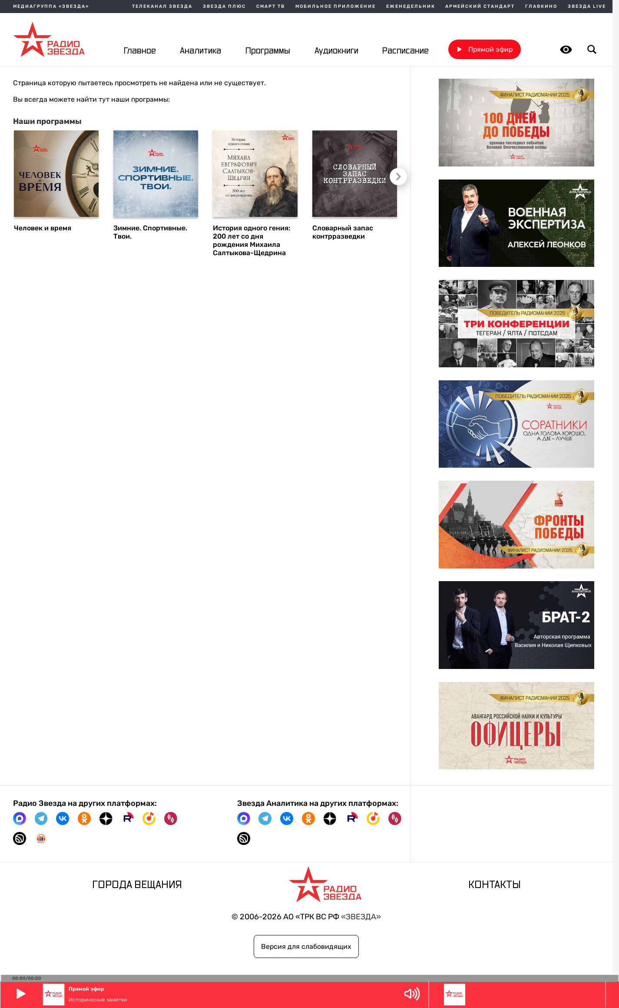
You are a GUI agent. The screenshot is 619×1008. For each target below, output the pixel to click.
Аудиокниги (336, 51)
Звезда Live (587, 6)
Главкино (541, 6)
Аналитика (200, 51)
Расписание (405, 51)
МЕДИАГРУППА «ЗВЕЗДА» (51, 6)
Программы (267, 51)
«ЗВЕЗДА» (361, 916)
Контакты (494, 885)
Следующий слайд (398, 178)
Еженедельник (410, 6)
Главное (140, 51)
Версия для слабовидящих (306, 946)
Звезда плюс (224, 6)
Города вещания (137, 885)
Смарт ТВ (270, 6)
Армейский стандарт (480, 6)
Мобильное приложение (335, 6)
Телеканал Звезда (162, 6)
